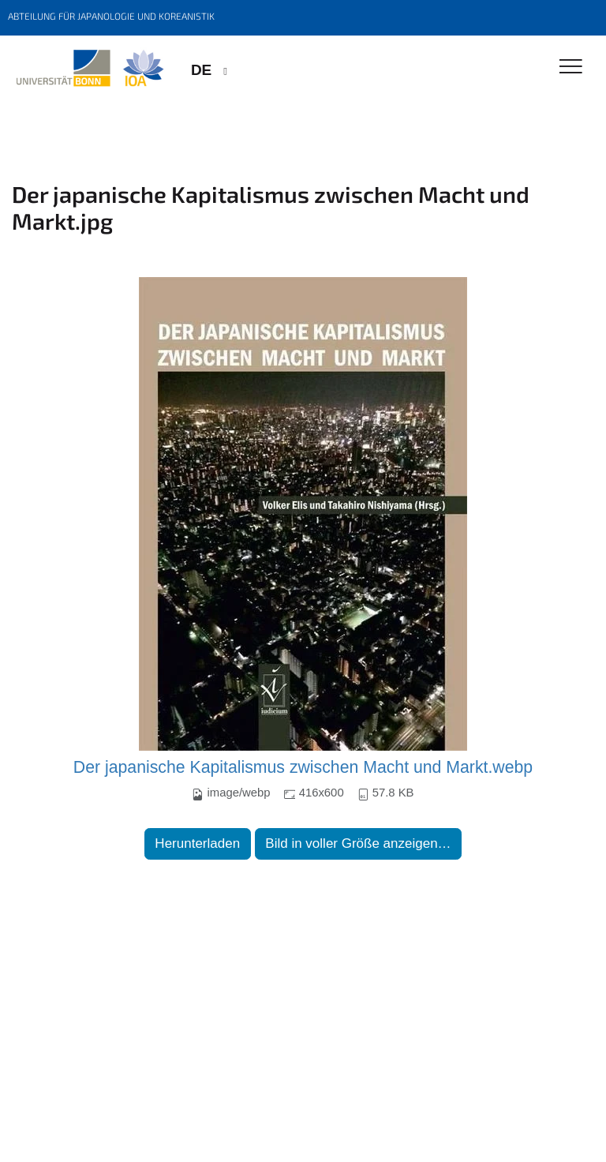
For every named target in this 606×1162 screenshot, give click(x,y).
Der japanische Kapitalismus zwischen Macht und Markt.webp (303, 767)
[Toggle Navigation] (570, 67)
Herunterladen (197, 843)
